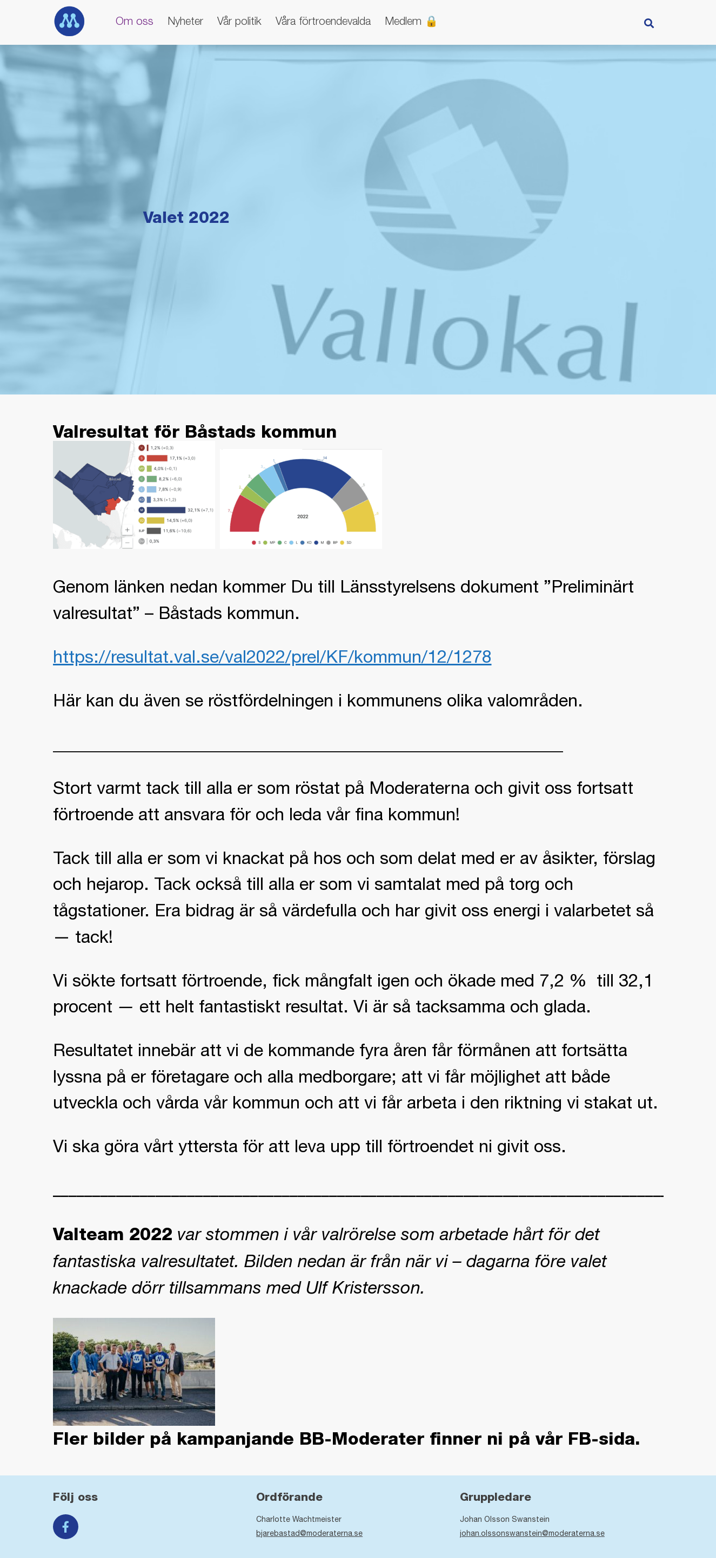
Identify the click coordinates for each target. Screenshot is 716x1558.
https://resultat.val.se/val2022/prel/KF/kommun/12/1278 (272, 656)
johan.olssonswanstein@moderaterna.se (532, 1533)
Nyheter (185, 21)
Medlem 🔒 (411, 21)
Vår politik (239, 21)
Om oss (134, 21)
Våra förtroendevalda (323, 21)
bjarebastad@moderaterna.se (309, 1533)
